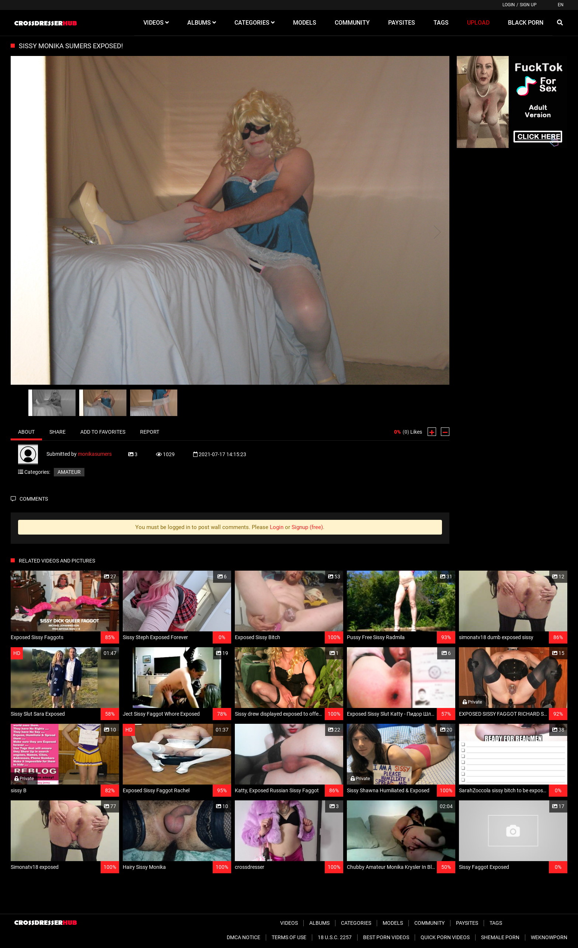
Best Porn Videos (386, 937)
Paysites (467, 923)
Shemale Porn (500, 937)
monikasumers (95, 454)
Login (508, 4)
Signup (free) (307, 527)
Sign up (528, 4)
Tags (496, 923)
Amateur (69, 472)
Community (429, 923)
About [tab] (26, 432)
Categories (356, 923)
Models (393, 923)
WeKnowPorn (549, 937)
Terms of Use (289, 937)
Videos (289, 923)
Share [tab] (57, 432)
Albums (319, 923)
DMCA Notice (243, 937)
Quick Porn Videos (445, 937)
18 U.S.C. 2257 (335, 937)
